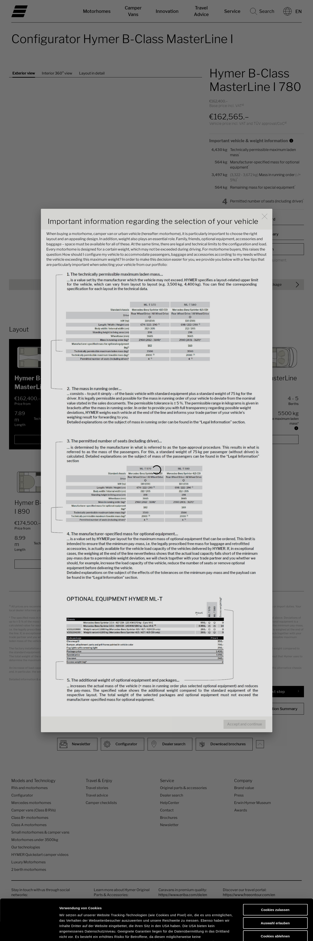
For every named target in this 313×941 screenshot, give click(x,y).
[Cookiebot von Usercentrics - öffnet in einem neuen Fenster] (29, 932)
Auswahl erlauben (275, 884)
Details (234, 932)
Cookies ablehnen (275, 898)
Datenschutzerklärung (78, 914)
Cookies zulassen (275, 871)
